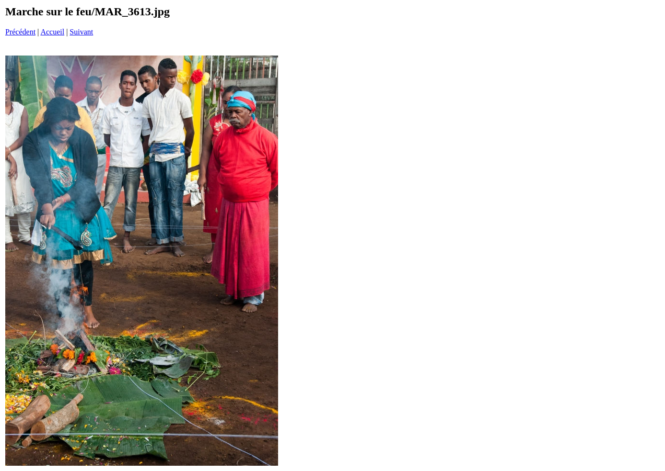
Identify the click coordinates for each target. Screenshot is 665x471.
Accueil (52, 32)
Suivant (81, 32)
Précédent (20, 32)
